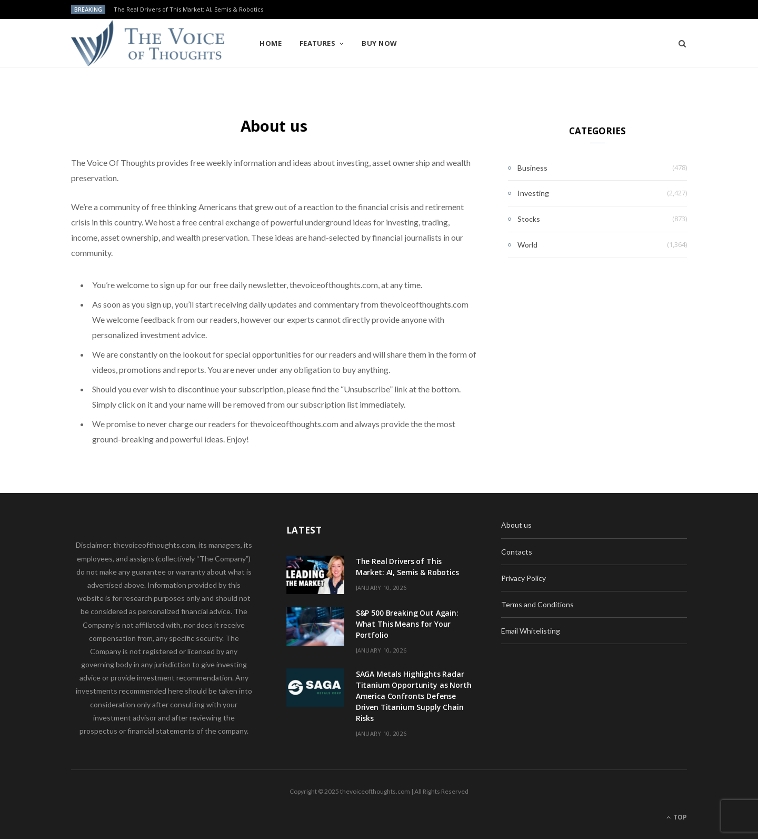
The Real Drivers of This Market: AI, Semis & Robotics (188, 9)
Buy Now (379, 43)
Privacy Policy (523, 578)
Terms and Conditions (537, 604)
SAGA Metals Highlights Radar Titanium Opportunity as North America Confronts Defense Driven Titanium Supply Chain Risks (414, 696)
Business (532, 167)
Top (676, 817)
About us (516, 524)
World (527, 244)
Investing (533, 193)
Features (318, 43)
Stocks (528, 218)
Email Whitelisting (530, 630)
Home (271, 43)
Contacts (516, 551)
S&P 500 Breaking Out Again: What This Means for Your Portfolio (407, 624)
